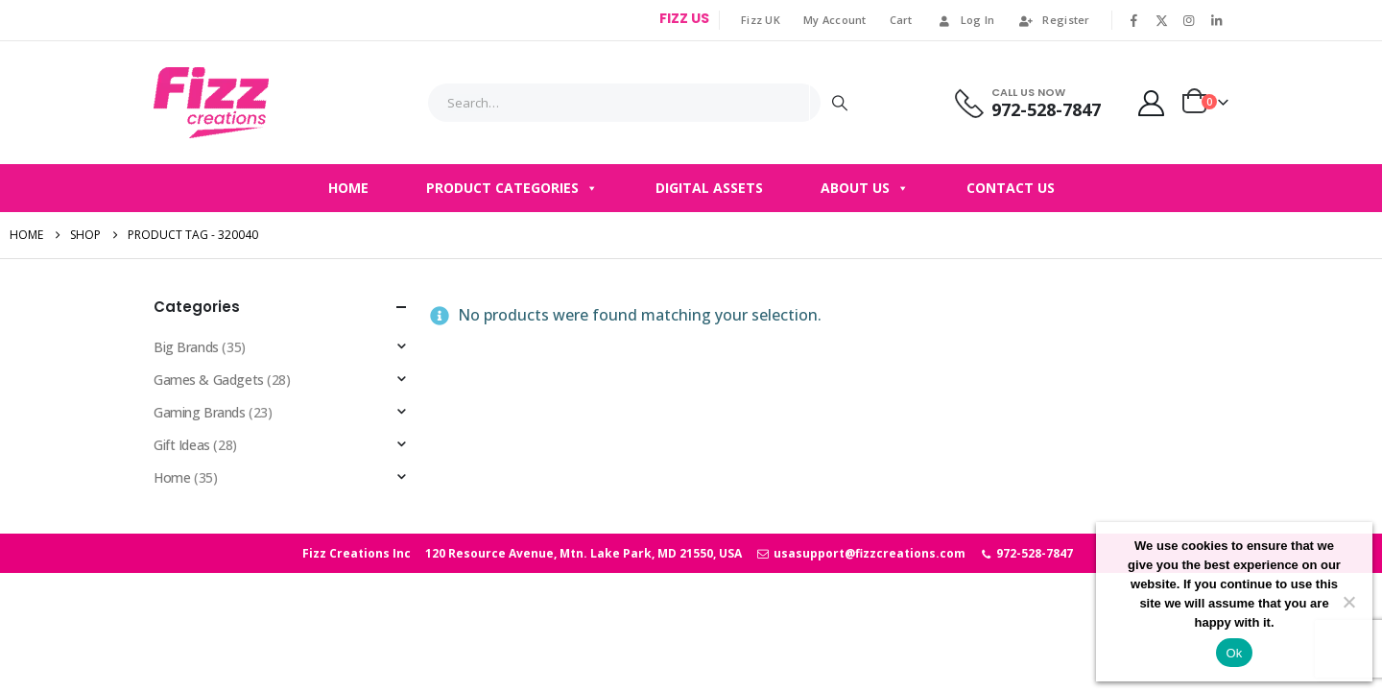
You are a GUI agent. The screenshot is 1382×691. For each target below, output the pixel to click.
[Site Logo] (211, 102)
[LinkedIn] (1215, 20)
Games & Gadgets (209, 379)
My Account (835, 19)
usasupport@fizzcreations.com (860, 553)
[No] (1348, 601)
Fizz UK (760, 19)
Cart (901, 19)
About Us (865, 188)
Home (348, 188)
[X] (1161, 20)
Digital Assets (709, 188)
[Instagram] (1189, 20)
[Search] (840, 102)
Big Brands (186, 347)
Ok (1234, 653)
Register (1053, 19)
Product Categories (512, 188)
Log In (965, 19)
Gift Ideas (182, 445)
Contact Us (1010, 188)
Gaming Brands (200, 412)
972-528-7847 (1026, 553)
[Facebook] (1134, 20)
